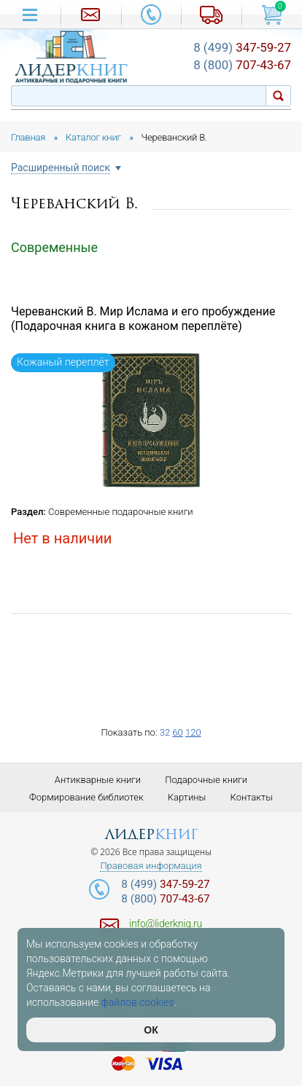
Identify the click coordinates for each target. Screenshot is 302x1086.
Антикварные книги (98, 779)
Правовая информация (150, 866)
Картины (187, 797)
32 (165, 732)
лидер (151, 834)
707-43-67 (242, 65)
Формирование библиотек (86, 797)
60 (177, 732)
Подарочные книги (206, 779)
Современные (54, 247)
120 (193, 732)
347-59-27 (242, 47)
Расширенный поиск (60, 167)
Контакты (252, 797)
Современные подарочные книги (120, 511)
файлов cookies (137, 1002)
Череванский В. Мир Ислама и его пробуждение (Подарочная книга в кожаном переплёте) (143, 319)
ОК (151, 1030)
